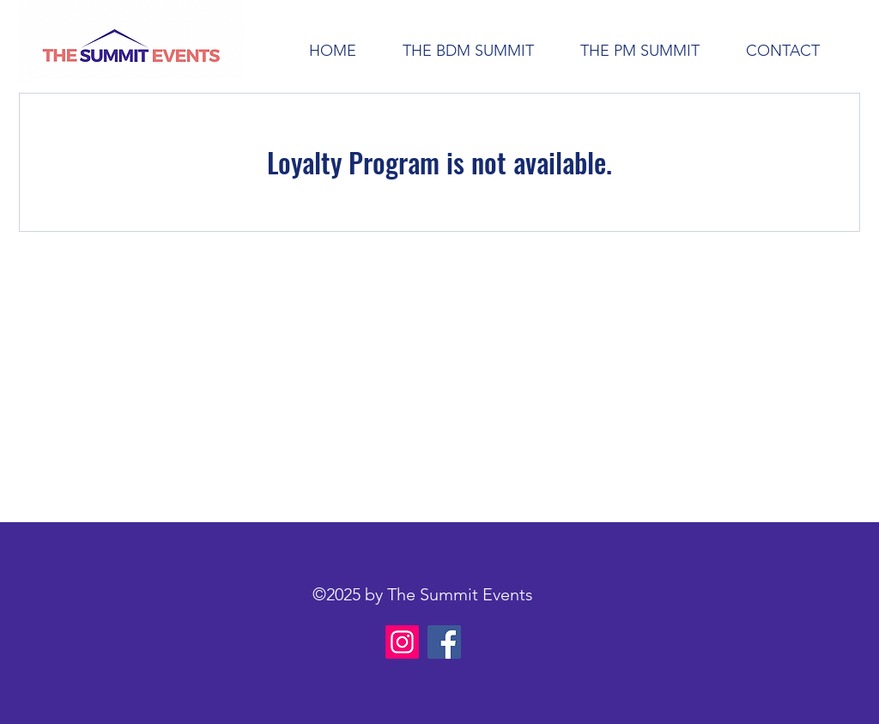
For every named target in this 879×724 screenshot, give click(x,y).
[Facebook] (444, 642)
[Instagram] (402, 642)
